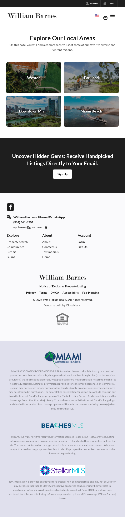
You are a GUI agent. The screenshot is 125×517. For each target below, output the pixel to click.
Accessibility (70, 292)
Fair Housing (90, 292)
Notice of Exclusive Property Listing (62, 286)
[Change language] (97, 15)
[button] (62, 174)
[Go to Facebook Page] (10, 207)
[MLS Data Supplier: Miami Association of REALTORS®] (62, 359)
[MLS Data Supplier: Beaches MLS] (62, 425)
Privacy (31, 292)
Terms (43, 292)
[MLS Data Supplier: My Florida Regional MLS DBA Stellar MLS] (62, 470)
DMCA (54, 292)
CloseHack (73, 305)
